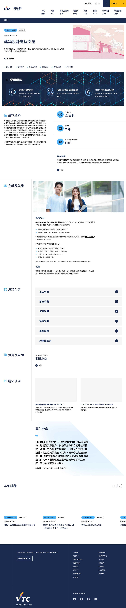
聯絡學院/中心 (103, 551)
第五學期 (44, 316)
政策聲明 (101, 561)
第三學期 (44, 296)
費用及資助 (56, 62)
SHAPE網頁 (89, 232)
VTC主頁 (75, 572)
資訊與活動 (76, 8)
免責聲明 (101, 558)
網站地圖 (101, 554)
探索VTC (95, 8)
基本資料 (19, 62)
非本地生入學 (105, 8)
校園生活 (85, 8)
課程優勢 (8, 62)
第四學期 (44, 306)
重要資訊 (85, 3)
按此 (21, 46)
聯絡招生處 (102, 547)
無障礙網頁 (102, 565)
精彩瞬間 (68, 62)
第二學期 (44, 287)
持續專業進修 (117, 8)
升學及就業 (32, 62)
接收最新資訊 (25, 555)
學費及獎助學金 (64, 8)
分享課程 (9, 53)
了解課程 (43, 8)
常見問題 (101, 569)
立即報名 (115, 2)
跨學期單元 (45, 336)
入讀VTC (52, 8)
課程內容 (44, 62)
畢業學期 (44, 326)
